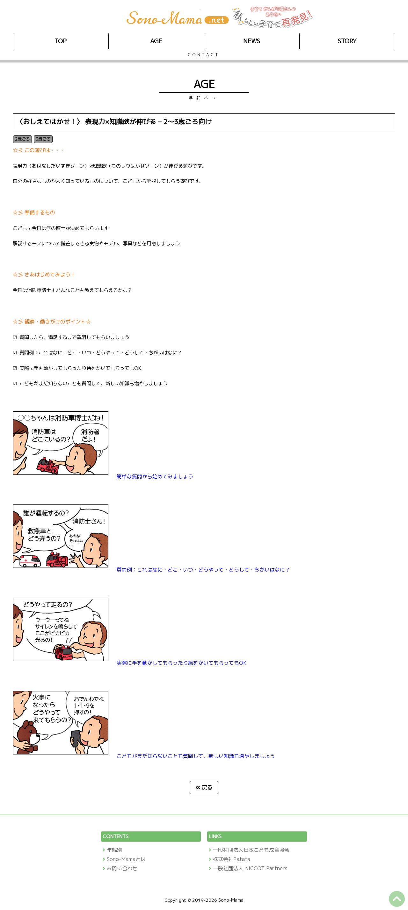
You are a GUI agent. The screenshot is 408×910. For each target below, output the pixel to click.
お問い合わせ (122, 868)
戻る (207, 787)
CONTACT (204, 55)
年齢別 (114, 849)
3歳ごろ (43, 139)
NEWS (251, 41)
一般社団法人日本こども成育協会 (251, 849)
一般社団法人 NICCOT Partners (250, 868)
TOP (61, 41)
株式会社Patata (231, 859)
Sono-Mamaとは (126, 859)
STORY (347, 41)
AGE (156, 41)
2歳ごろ (22, 139)
